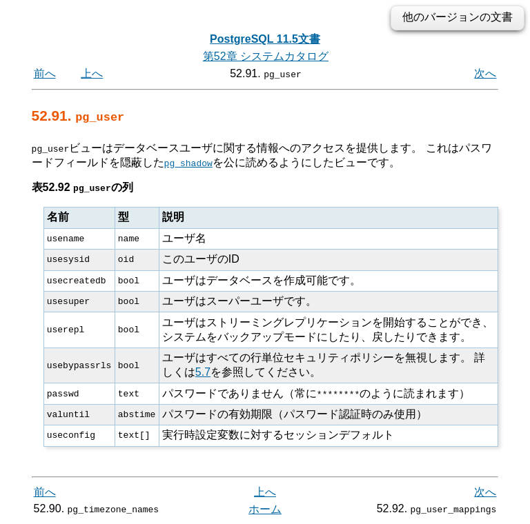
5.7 (202, 372)
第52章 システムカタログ (265, 56)
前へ (45, 73)
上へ (92, 73)
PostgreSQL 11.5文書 (265, 39)
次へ (485, 73)
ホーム (265, 508)
